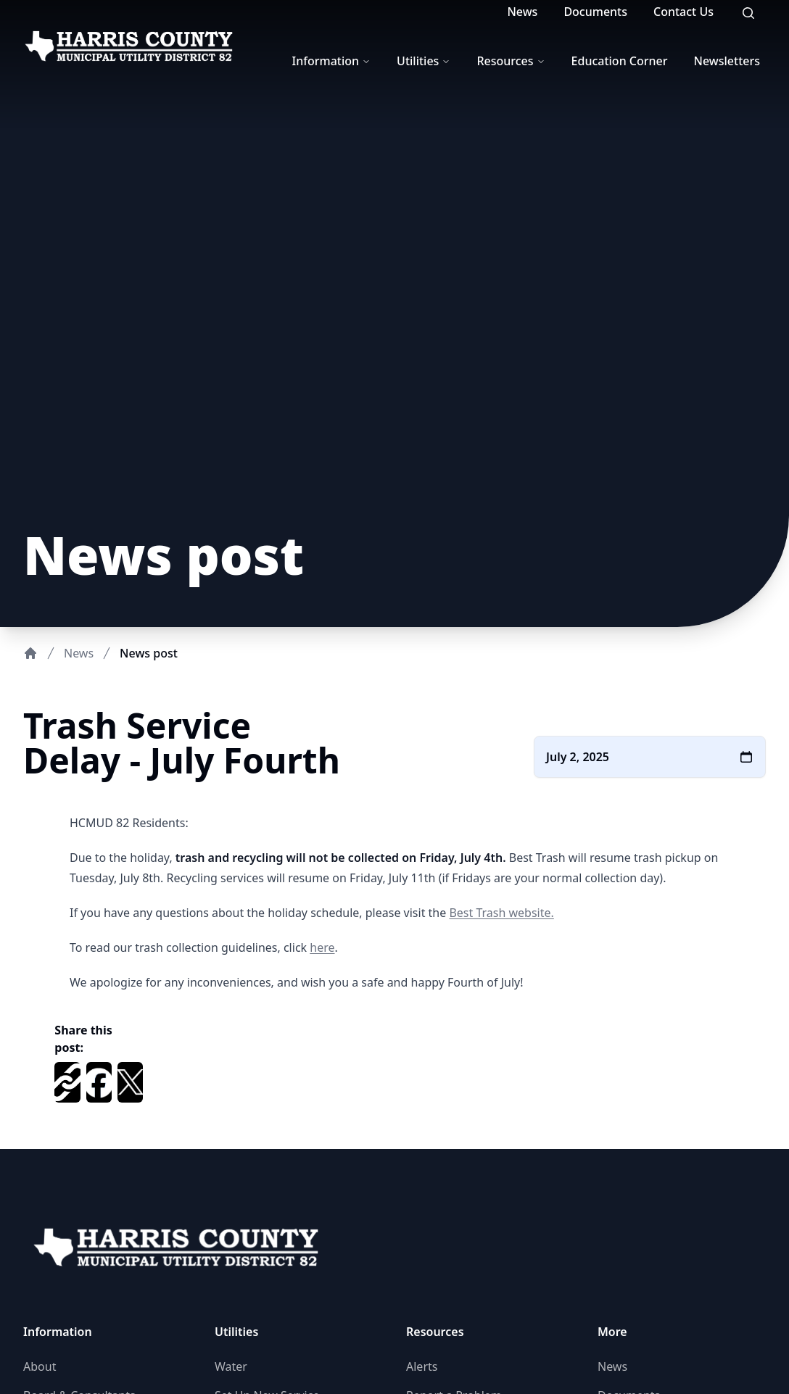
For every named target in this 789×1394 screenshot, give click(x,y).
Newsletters (727, 61)
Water (231, 1366)
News (522, 12)
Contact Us (683, 12)
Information (331, 61)
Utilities (423, 61)
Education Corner (619, 61)
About (39, 1366)
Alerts (421, 1366)
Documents (595, 12)
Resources (510, 61)
